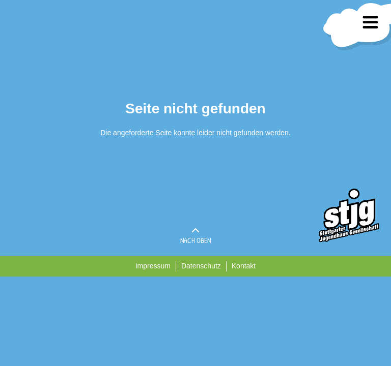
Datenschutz (201, 266)
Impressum (153, 266)
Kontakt (244, 266)
